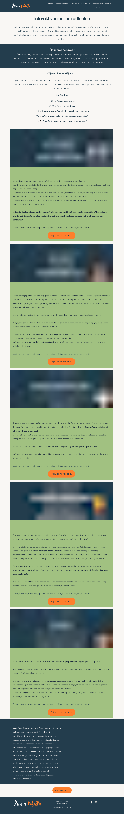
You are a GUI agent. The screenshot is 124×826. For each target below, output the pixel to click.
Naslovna (71, 5)
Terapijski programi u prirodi (75, 9)
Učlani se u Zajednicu (83, 5)
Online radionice (92, 9)
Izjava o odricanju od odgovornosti (62, 814)
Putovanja (107, 5)
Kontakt (108, 14)
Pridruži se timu (105, 9)
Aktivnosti (96, 5)
